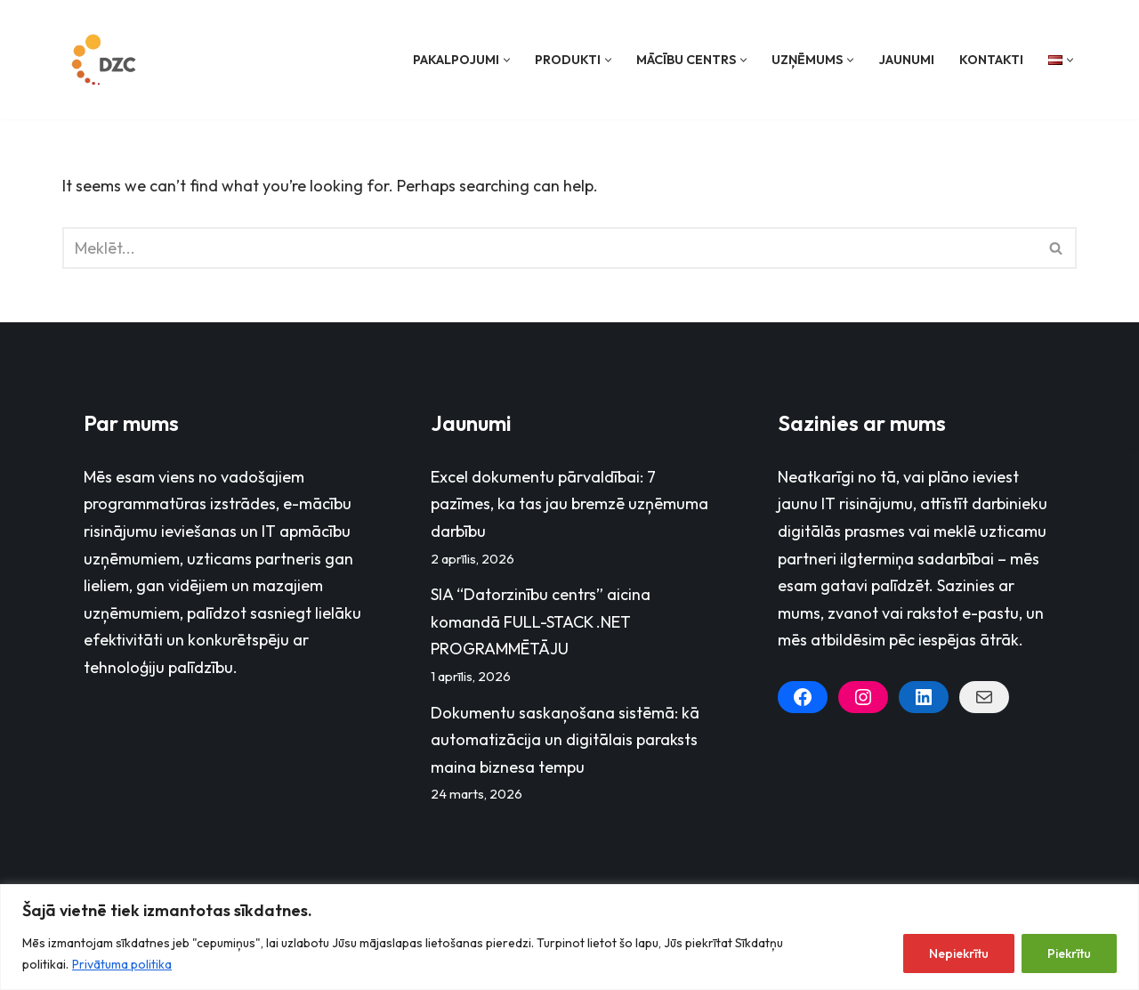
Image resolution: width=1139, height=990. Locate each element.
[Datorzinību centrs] (105, 59)
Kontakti (991, 60)
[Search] (549, 248)
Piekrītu (1069, 953)
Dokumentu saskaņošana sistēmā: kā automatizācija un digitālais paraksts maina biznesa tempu (565, 739)
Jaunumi (906, 60)
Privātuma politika (122, 964)
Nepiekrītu (959, 953)
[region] (569, 937)
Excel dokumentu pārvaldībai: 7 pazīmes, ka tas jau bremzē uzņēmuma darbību (569, 504)
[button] (507, 60)
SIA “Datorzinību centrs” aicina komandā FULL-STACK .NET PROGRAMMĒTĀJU (540, 621)
